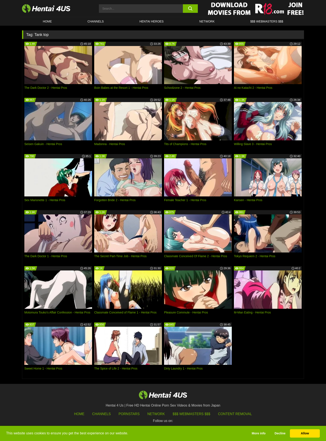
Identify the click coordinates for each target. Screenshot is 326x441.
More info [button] (259, 433)
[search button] (190, 8)
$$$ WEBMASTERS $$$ (266, 21)
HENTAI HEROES (152, 21)
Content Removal (235, 414)
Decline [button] (280, 433)
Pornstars (129, 414)
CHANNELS (95, 21)
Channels (101, 414)
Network (207, 21)
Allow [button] (305, 433)
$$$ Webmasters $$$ (191, 414)
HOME (47, 21)
